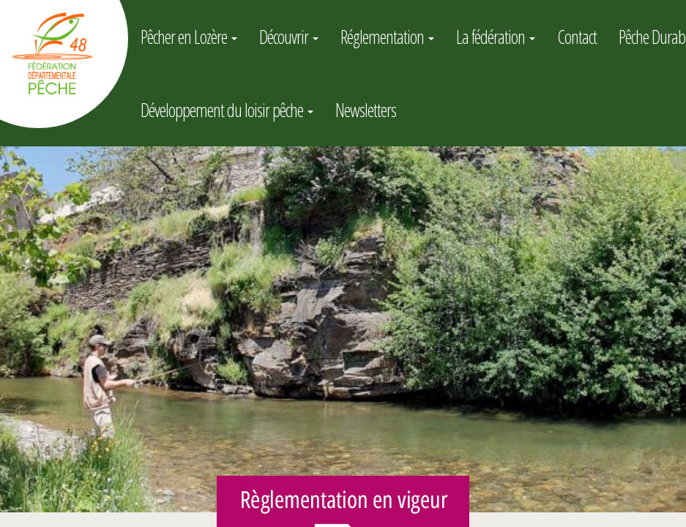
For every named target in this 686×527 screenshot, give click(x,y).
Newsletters (365, 109)
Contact (577, 36)
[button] (13, 329)
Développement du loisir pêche (227, 109)
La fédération (495, 36)
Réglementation (387, 36)
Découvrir (288, 36)
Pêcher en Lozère (189, 36)
